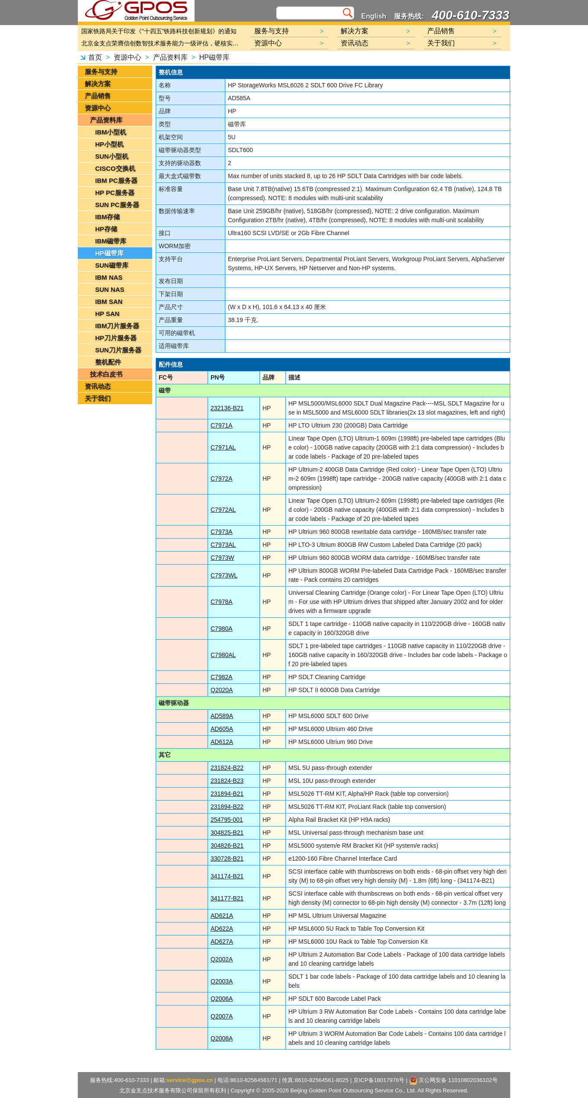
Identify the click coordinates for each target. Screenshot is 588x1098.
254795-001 (227, 819)
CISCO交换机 (115, 168)
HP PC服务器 (114, 192)
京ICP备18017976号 (379, 1080)
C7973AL (223, 544)
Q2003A (222, 981)
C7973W (222, 557)
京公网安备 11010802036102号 (453, 1080)
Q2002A (222, 959)
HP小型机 (109, 144)
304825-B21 (227, 832)
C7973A (222, 531)
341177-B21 (227, 898)
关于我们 (98, 398)
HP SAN (107, 313)
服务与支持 (101, 71)
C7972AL (223, 509)
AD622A (222, 928)
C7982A (222, 676)
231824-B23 (227, 780)
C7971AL (223, 447)
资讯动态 (98, 386)
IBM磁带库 (111, 241)
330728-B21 (227, 858)
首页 (95, 57)
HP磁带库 (214, 57)
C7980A (222, 628)
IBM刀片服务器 (117, 325)
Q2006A (222, 998)
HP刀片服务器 (116, 338)
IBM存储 (107, 216)
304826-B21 (227, 845)
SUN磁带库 (111, 265)
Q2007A (222, 1016)
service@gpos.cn (189, 1080)
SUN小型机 (111, 156)
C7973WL (224, 575)
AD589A (222, 715)
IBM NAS (108, 277)
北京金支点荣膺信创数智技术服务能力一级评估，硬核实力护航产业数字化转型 (162, 43)
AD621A (222, 915)
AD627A (222, 941)
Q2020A (222, 689)
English (374, 16)
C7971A (222, 425)
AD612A (222, 741)
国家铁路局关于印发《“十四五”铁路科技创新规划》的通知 (158, 31)
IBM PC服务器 (116, 180)
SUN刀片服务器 (118, 350)
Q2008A (222, 1038)
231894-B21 (227, 793)
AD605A (222, 728)
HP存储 (106, 229)
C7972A (222, 478)
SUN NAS (110, 289)
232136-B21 (227, 408)
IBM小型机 (111, 132)
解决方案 (98, 83)
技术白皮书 (106, 374)
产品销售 (98, 95)
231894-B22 (227, 806)
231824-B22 (227, 767)
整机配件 (108, 362)
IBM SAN (108, 301)
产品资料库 (170, 57)
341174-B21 (227, 876)
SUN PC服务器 (117, 204)
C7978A (222, 601)
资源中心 (127, 57)
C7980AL (223, 654)
